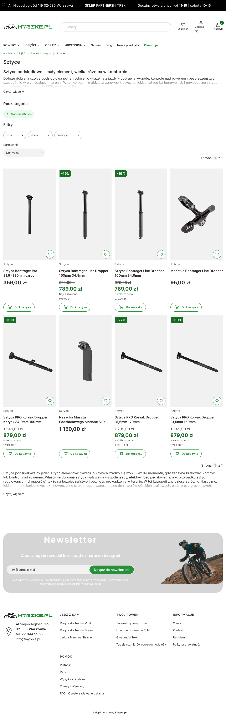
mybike (7, 53)
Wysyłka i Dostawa (73, 679)
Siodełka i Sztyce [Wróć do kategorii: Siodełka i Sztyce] (19, 114)
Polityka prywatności (187, 644)
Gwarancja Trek (127, 637)
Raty (63, 672)
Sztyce (8, 264)
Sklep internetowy (110, 712)
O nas (177, 623)
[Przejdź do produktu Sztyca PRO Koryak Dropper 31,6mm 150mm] (196, 361)
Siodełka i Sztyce (41, 53)
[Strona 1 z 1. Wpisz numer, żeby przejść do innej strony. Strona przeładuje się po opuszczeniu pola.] (214, 158)
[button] (166, 26)
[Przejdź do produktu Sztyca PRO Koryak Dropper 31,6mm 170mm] (141, 361)
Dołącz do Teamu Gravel (76, 630)
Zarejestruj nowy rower (131, 623)
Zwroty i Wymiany (72, 686)
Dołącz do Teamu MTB (75, 623)
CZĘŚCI (21, 53)
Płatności (66, 665)
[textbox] (24, 153)
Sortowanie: (11, 144)
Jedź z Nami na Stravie (76, 637)
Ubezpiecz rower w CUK (133, 630)
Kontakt (178, 630)
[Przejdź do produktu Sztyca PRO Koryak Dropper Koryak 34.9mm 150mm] (29, 361)
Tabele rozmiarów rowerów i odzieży (141, 644)
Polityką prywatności (88, 583)
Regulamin (56, 579)
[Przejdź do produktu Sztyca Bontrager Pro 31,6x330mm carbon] (29, 214)
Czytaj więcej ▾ (13, 91)
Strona (206, 158)
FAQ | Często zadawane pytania (82, 693)
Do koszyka (19, 308)
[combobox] (110, 26)
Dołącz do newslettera (111, 570)
